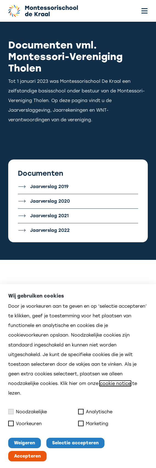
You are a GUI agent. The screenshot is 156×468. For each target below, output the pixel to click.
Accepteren (27, 456)
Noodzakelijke (27, 411)
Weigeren (24, 442)
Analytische (95, 411)
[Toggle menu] (144, 10)
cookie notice (115, 383)
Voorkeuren (25, 423)
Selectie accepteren (75, 442)
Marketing (93, 423)
